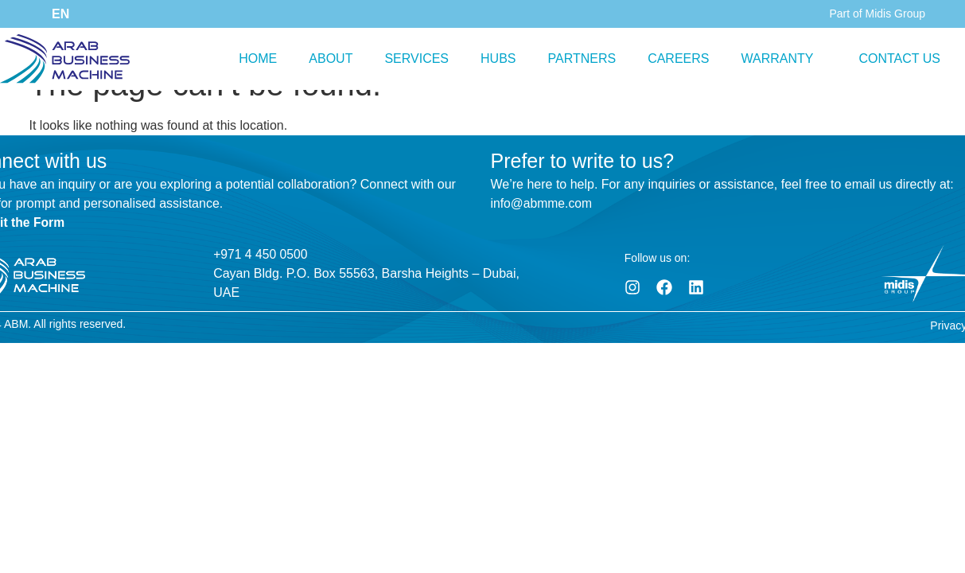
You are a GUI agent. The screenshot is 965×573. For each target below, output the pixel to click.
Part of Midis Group (877, 13)
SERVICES (416, 58)
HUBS (498, 58)
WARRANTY (777, 58)
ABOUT (330, 58)
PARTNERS (581, 58)
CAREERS (678, 58)
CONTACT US (899, 58)
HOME (258, 58)
